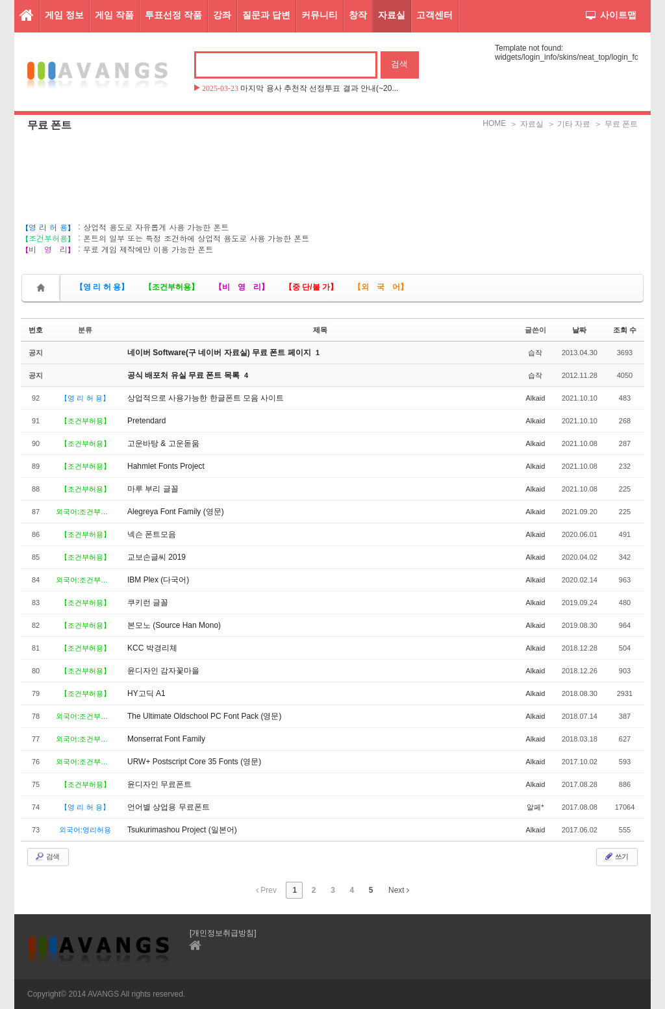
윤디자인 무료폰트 (159, 784)
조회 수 (624, 330)
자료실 (391, 15)
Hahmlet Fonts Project (166, 466)
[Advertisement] (332, 165)
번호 (36, 330)
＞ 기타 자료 (569, 124)
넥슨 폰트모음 (151, 534)
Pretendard (146, 420)
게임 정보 (64, 15)
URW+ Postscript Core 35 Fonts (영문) (194, 761)
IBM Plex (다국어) (158, 579)
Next (398, 890)
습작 (535, 352)
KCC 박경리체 (152, 648)
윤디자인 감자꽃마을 (163, 670)
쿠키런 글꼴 (147, 602)
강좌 (222, 15)
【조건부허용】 (171, 287)
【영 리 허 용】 (102, 287)
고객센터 (434, 15)
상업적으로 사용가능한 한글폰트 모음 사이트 (205, 398)
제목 (320, 330)
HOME (494, 123)
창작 (358, 15)
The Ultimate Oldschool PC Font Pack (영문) (204, 716)
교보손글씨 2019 (156, 557)
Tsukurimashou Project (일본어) (182, 829)
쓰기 (615, 856)
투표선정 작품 (173, 15)
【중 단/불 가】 (311, 287)
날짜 (579, 330)
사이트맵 (611, 15)
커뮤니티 (319, 15)
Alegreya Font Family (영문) (175, 511)
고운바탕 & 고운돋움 (163, 443)
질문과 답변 (266, 15)
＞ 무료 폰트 (616, 124)
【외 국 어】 (380, 287)
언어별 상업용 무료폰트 (168, 807)
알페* (535, 807)
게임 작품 (114, 15)
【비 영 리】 (241, 287)
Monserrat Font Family (166, 738)
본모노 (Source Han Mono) (174, 625)
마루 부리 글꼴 (153, 488)
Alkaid (535, 398)
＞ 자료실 (526, 124)
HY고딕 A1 (146, 693)
